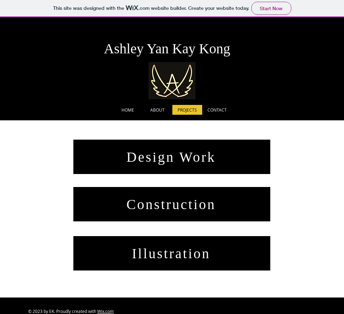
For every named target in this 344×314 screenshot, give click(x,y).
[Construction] (171, 204)
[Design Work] (171, 157)
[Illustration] (171, 253)
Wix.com (105, 311)
